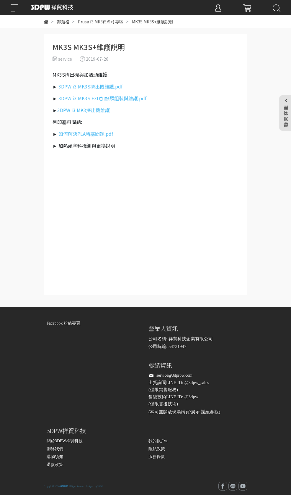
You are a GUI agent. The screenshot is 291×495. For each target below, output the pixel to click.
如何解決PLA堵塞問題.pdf (85, 133)
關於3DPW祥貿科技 (65, 441)
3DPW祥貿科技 (61, 486)
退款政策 (55, 464)
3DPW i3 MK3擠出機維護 (83, 110)
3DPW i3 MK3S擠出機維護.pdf (90, 86)
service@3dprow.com (174, 375)
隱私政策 (156, 449)
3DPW (100, 486)
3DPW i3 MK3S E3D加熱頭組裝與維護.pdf (102, 98)
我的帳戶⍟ (157, 441)
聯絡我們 (55, 449)
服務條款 (156, 456)
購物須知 (55, 456)
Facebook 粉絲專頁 (63, 323)
